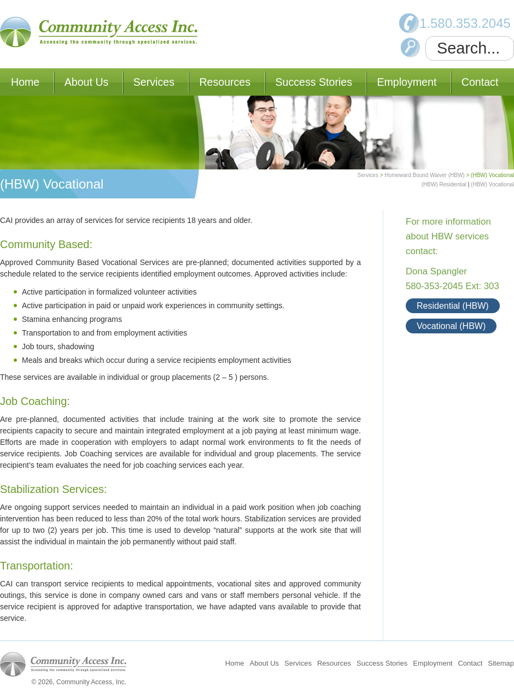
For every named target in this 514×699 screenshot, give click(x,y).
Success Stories (314, 82)
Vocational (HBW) (451, 326)
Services (153, 82)
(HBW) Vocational (492, 184)
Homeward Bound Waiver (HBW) (424, 175)
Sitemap (501, 663)
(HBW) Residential (444, 184)
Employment (406, 82)
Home (25, 82)
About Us (87, 82)
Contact (480, 82)
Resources (224, 82)
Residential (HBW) (453, 305)
